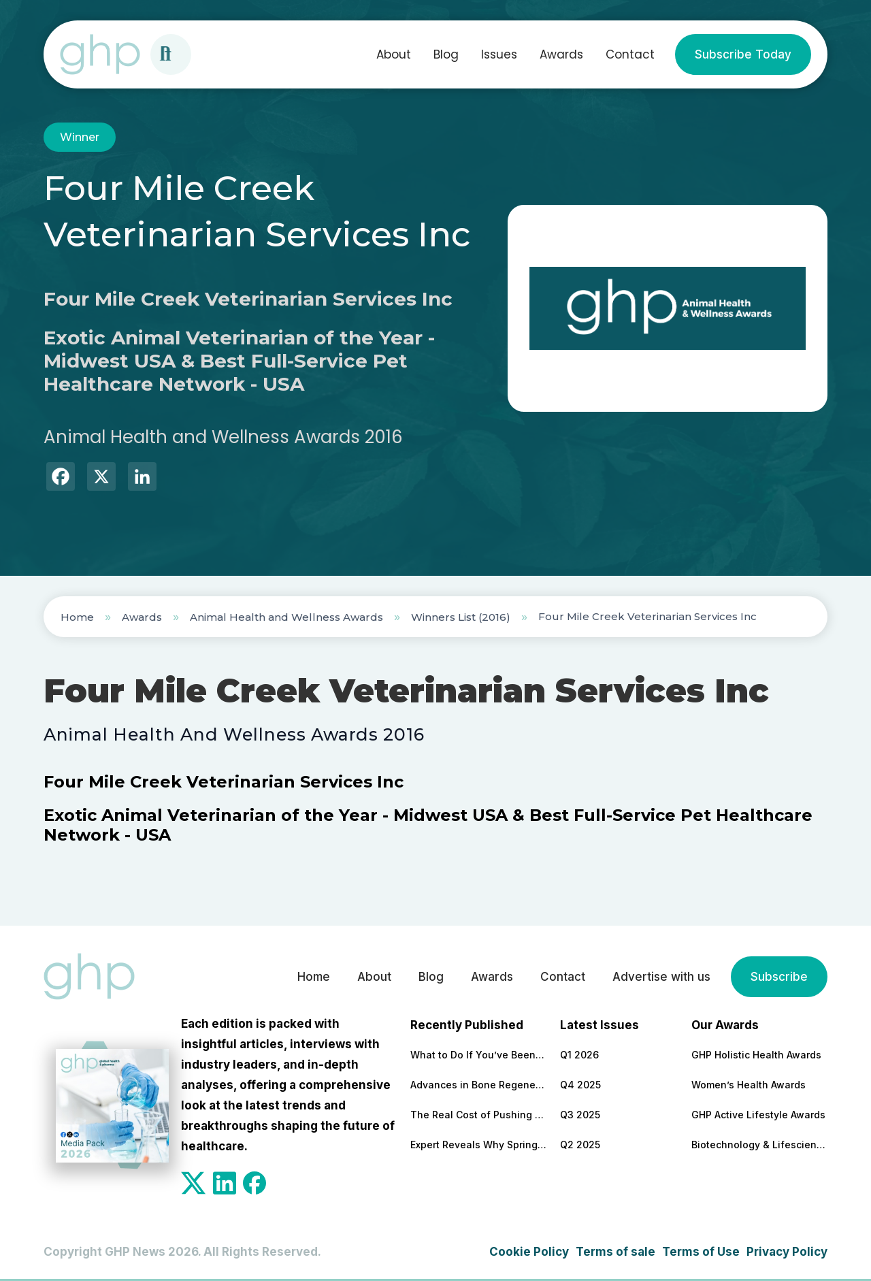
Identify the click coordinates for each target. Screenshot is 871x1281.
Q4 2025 (580, 1084)
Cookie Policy (529, 1252)
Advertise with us (661, 977)
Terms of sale (615, 1252)
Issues (499, 54)
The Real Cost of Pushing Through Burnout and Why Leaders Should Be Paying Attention (478, 1114)
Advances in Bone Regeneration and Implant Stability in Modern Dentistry (478, 1084)
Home (77, 617)
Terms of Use (701, 1252)
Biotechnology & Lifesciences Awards (759, 1144)
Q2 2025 (580, 1144)
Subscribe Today (743, 54)
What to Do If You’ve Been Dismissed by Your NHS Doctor (478, 1054)
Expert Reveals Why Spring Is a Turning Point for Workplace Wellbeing (478, 1144)
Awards (561, 54)
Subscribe (779, 977)
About (393, 54)
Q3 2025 (580, 1114)
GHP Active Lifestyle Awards (758, 1114)
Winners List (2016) (460, 617)
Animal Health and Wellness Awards (286, 617)
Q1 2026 (579, 1054)
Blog (446, 54)
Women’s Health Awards (748, 1084)
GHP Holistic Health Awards (756, 1054)
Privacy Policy (786, 1252)
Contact (630, 54)
